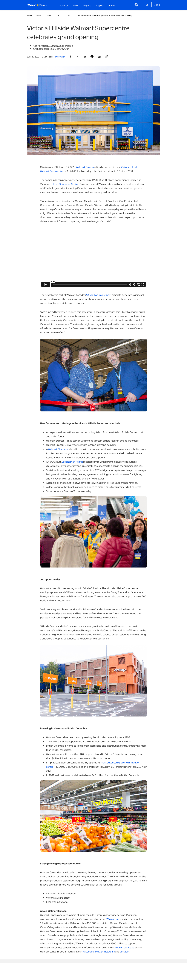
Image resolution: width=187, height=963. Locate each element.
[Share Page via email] (99, 56)
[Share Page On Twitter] (77, 56)
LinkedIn (124, 951)
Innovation (60, 56)
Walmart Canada (85, 167)
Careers (113, 5)
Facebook (88, 951)
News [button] (75, 5)
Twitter (99, 951)
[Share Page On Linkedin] (84, 56)
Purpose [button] (87, 5)
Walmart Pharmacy (58, 449)
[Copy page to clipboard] (106, 56)
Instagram (109, 951)
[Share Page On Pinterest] (92, 56)
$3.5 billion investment (98, 295)
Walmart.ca (112, 919)
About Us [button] (63, 5)
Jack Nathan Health (72, 461)
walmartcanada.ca (124, 947)
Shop (157, 4)
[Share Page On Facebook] (70, 56)
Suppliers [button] (100, 5)
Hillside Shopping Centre (64, 184)
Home (29, 15)
